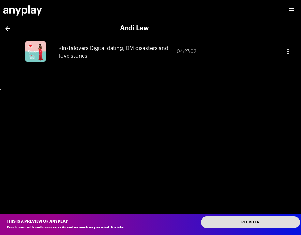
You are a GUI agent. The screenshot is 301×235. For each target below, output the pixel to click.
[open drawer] (291, 10)
